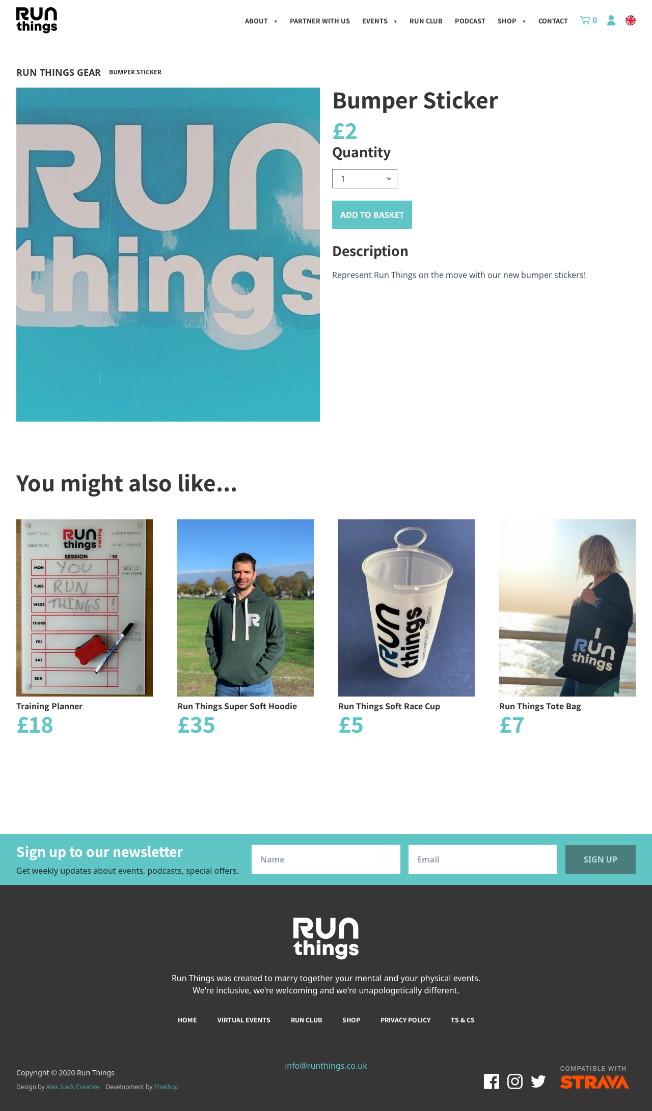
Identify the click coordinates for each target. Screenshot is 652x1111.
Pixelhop (166, 1086)
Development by (142, 1086)
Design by (57, 1087)
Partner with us (320, 20)
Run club (306, 1019)
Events (379, 20)
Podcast (470, 20)
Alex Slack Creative (73, 1086)
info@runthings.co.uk (326, 1065)
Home (187, 1019)
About (261, 20)
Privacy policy (405, 1019)
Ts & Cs (463, 1019)
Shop (512, 20)
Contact (553, 20)
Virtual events (244, 1019)
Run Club (426, 20)
